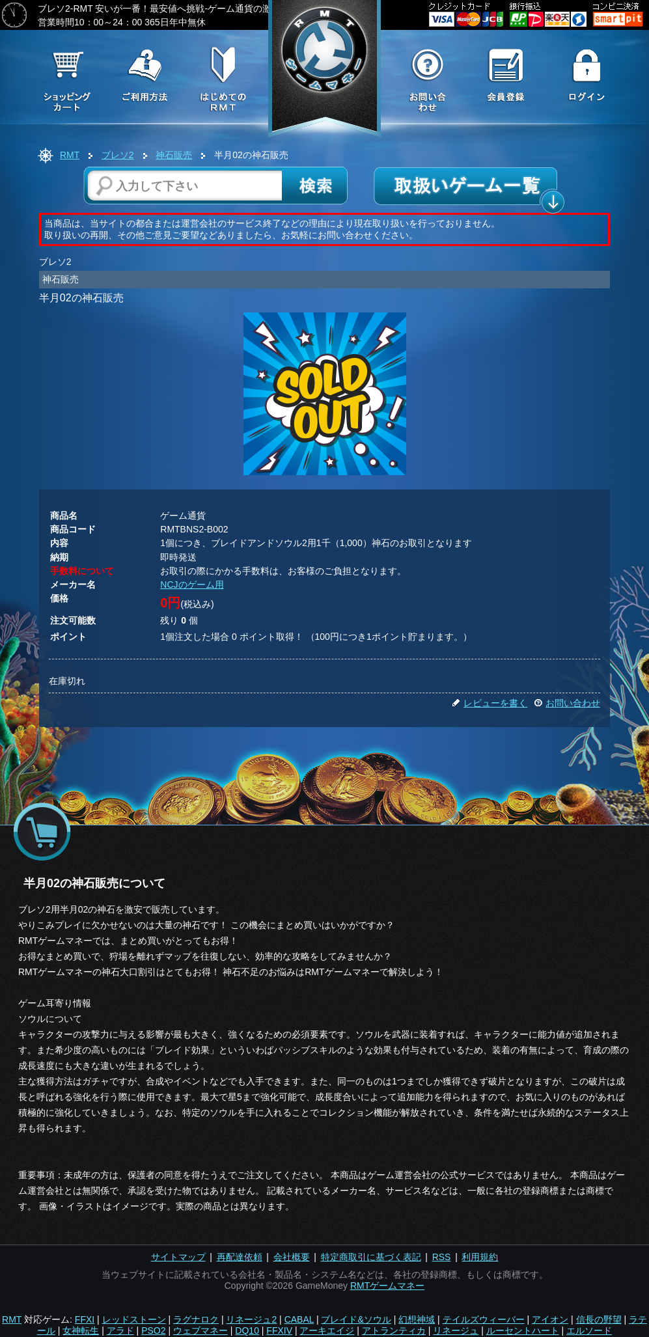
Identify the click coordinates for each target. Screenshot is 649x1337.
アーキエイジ (326, 1330)
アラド (120, 1330)
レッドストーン (134, 1319)
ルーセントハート (522, 1330)
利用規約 (480, 1257)
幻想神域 (416, 1319)
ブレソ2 (118, 155)
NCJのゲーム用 (191, 584)
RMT (69, 155)
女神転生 (80, 1330)
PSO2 (153, 1330)
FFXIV (279, 1330)
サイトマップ (178, 1257)
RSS (441, 1257)
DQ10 (247, 1330)
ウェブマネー (200, 1330)
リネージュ (455, 1330)
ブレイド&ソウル (356, 1319)
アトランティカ (394, 1330)
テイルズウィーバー (484, 1319)
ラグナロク (196, 1319)
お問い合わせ (567, 703)
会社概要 (291, 1257)
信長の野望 (599, 1319)
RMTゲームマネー (387, 1285)
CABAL (299, 1319)
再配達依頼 (239, 1257)
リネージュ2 (251, 1319)
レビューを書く (489, 703)
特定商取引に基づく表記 (371, 1257)
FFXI (84, 1319)
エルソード (589, 1330)
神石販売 (174, 155)
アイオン (550, 1319)
